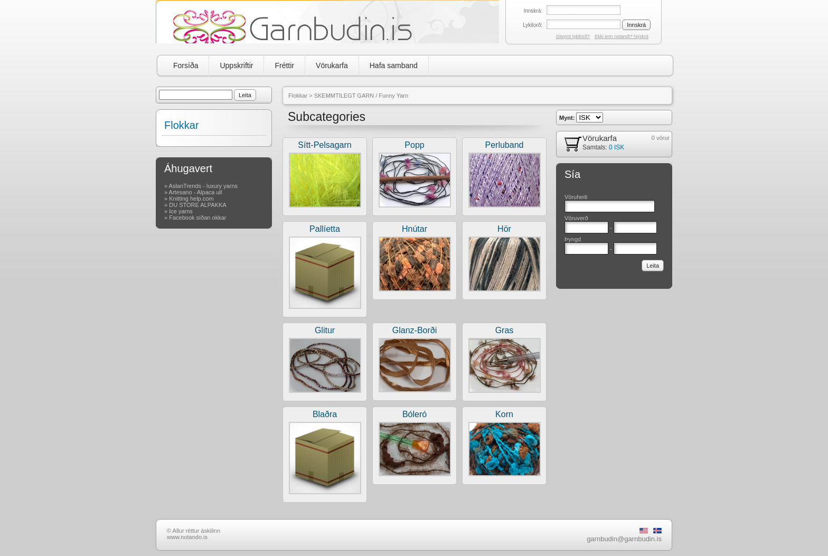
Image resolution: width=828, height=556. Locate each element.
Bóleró (414, 414)
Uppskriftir (236, 65)
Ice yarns (181, 211)
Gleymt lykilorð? (573, 36)
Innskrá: (532, 11)
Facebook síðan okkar (197, 217)
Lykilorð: (532, 25)
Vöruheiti (575, 197)
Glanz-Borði (414, 330)
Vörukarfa (332, 65)
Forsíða (185, 65)
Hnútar (414, 228)
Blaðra (325, 414)
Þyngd (572, 239)
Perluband (504, 144)
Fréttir (284, 65)
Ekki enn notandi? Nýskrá (621, 36)
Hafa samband (394, 65)
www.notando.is (187, 537)
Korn (504, 414)
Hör (504, 228)
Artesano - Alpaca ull (195, 192)
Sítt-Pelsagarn (324, 144)
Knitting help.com (191, 198)
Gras (504, 330)
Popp (414, 144)
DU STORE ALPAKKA (197, 205)
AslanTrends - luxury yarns (203, 186)
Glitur (325, 330)
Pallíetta (324, 228)
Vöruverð (576, 218)
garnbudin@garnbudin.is (624, 539)
